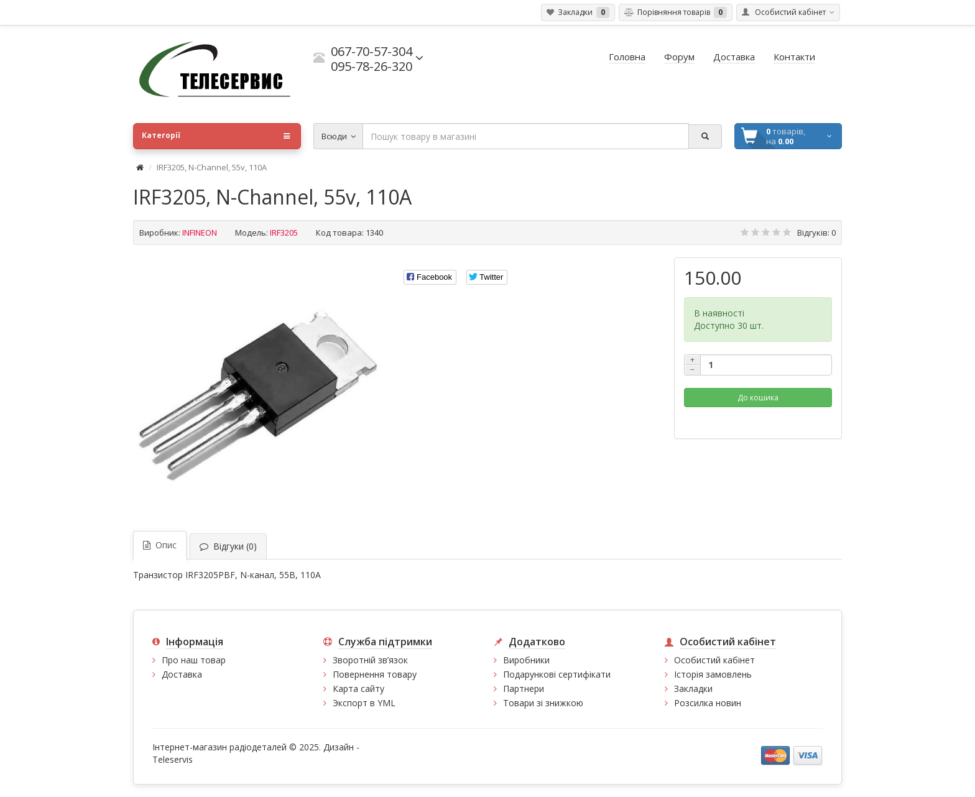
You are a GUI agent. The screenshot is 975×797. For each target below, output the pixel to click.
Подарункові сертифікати (557, 674)
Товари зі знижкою (543, 703)
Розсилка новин (707, 703)
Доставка (182, 674)
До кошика (758, 397)
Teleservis (172, 759)
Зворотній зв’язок (370, 660)
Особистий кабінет (714, 660)
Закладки (693, 688)
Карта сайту (358, 688)
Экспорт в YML (364, 703)
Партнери (523, 688)
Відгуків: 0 (816, 232)
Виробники (526, 660)
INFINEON (199, 232)
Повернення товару (375, 674)
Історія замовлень (713, 674)
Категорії (216, 136)
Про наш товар (194, 660)
